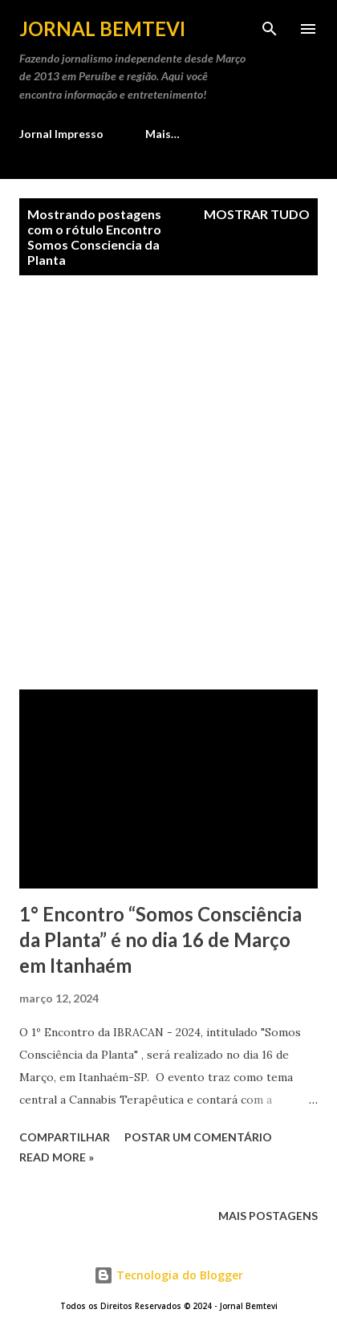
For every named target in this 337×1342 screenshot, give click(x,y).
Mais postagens (268, 1215)
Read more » (56, 1157)
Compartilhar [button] (64, 1137)
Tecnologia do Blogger (168, 1275)
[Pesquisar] (269, 29)
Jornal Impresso (61, 133)
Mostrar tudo (257, 214)
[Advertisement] (168, 482)
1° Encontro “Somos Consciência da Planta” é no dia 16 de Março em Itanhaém (160, 939)
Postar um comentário (198, 1137)
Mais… (162, 133)
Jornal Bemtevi (102, 28)
